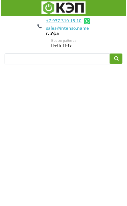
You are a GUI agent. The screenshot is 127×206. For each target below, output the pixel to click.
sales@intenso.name (67, 28)
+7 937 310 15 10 (64, 20)
